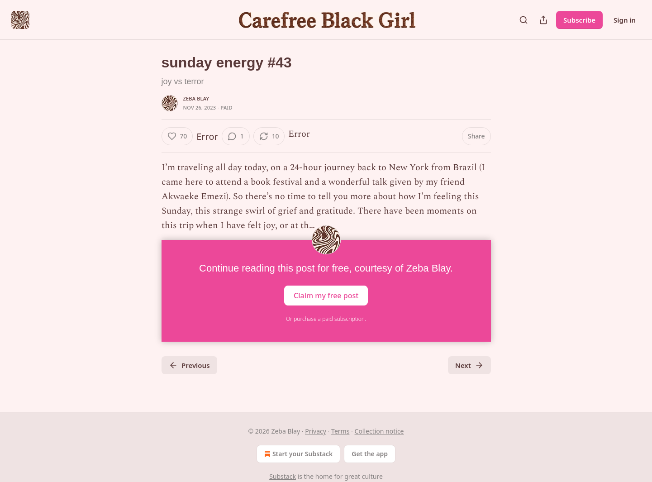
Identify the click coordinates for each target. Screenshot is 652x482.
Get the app (370, 453)
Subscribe (579, 19)
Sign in (625, 19)
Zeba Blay (196, 98)
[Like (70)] (177, 136)
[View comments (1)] (236, 136)
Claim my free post (326, 296)
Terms (340, 431)
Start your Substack (297, 454)
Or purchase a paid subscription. (326, 319)
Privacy (315, 431)
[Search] (523, 20)
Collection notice (379, 431)
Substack (282, 476)
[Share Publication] (543, 20)
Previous (189, 365)
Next (469, 365)
